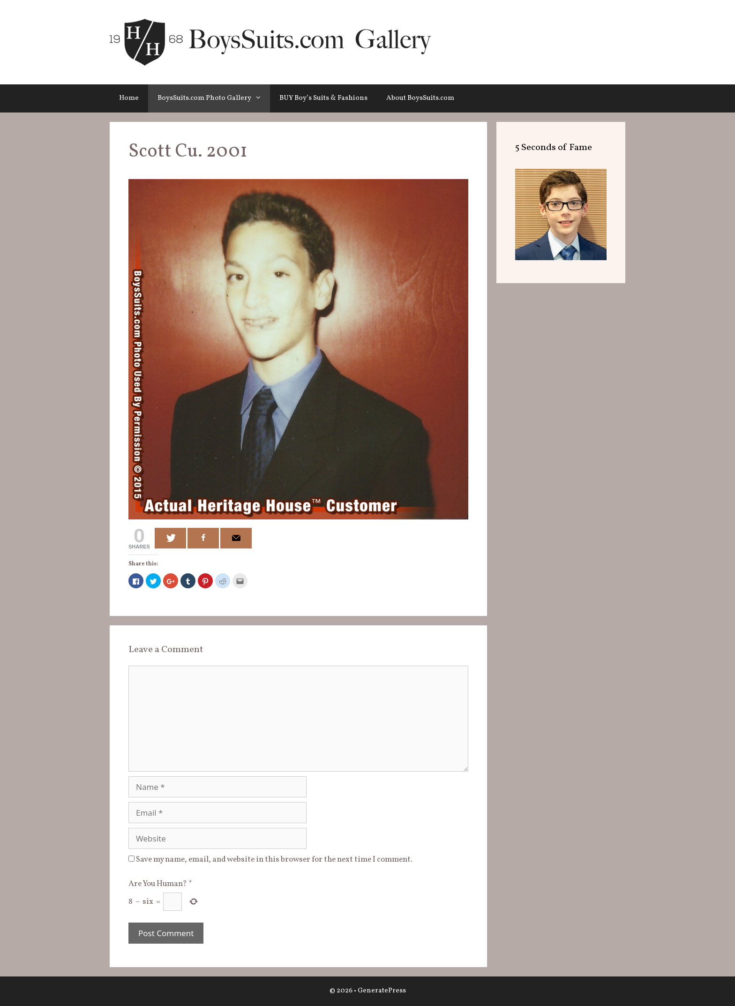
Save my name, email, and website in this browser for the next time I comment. (274, 859)
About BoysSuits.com (420, 98)
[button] (260, 98)
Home (129, 98)
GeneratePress (382, 991)
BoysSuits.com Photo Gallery (214, 98)
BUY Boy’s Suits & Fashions (323, 98)
